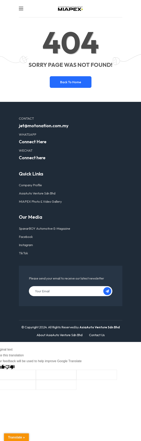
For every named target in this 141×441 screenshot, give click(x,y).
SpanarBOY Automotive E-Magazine (44, 229)
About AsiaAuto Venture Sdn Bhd (59, 335)
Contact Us (97, 335)
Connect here (32, 157)
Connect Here (32, 141)
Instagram (26, 245)
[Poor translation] (10, 366)
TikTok (23, 253)
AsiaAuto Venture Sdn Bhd (37, 193)
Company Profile (30, 185)
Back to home (70, 82)
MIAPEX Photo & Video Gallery (40, 201)
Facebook (26, 237)
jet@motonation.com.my (44, 125)
